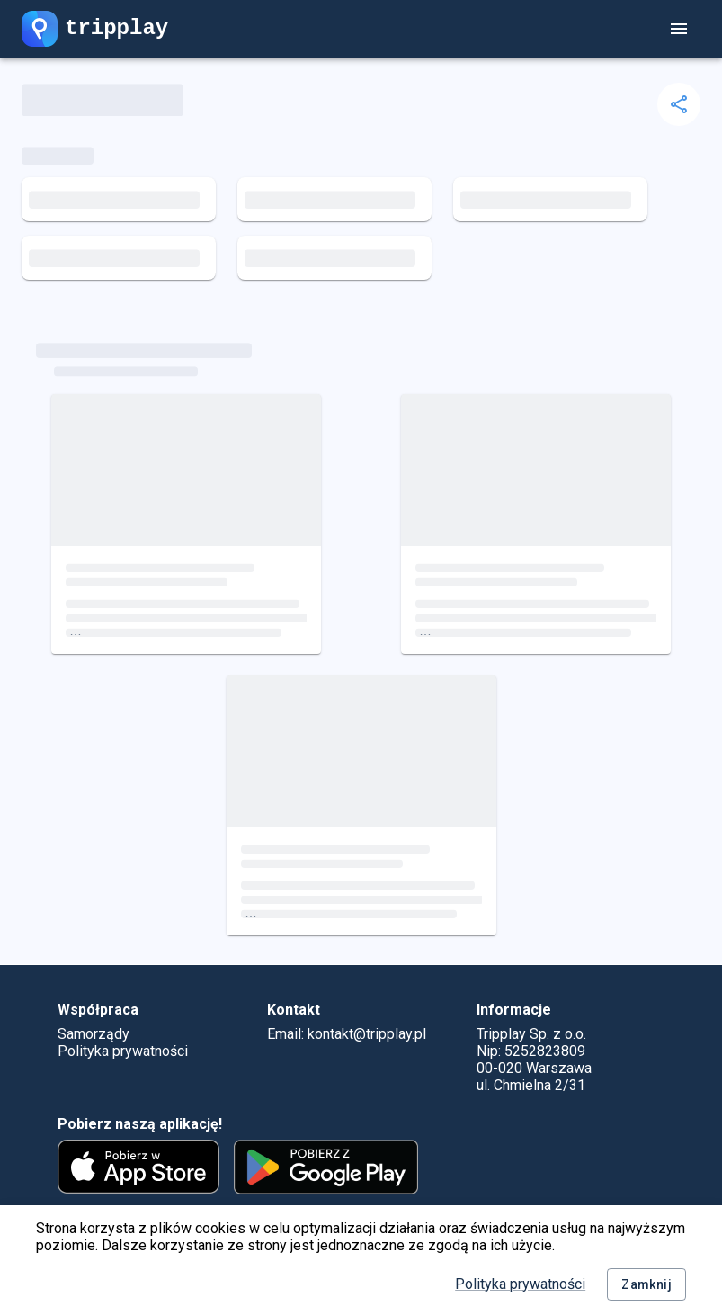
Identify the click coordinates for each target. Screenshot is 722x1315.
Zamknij (646, 1285)
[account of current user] (678, 28)
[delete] (678, 104)
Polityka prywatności (520, 1284)
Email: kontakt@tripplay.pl (346, 1033)
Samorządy (93, 1033)
